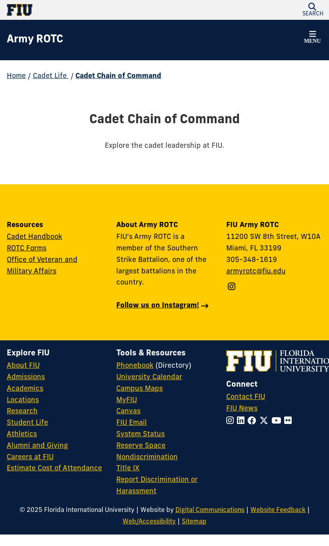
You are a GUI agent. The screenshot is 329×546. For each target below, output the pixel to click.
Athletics (22, 434)
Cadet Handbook (34, 237)
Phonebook (135, 366)
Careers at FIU (30, 457)
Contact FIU (245, 397)
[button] (312, 38)
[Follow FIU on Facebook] (254, 421)
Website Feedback (278, 510)
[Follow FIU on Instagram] (231, 421)
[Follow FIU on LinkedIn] (242, 421)
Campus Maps (139, 389)
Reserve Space (140, 446)
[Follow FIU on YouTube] (277, 421)
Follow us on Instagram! (157, 305)
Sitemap (194, 522)
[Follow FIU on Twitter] (265, 421)
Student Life (27, 423)
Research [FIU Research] (22, 411)
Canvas (128, 411)
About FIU (23, 366)
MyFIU (126, 400)
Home (16, 76)
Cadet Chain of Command (118, 76)
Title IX (127, 468)
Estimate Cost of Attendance (54, 468)
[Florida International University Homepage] (86, 10)
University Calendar (149, 377)
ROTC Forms (26, 248)
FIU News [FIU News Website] (242, 408)
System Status (140, 434)
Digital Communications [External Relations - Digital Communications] (209, 510)
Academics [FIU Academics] (25, 389)
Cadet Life (51, 76)
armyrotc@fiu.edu (256, 271)
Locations (23, 400)
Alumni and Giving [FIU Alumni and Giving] (37, 446)
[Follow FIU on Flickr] (289, 421)
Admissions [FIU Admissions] (26, 377)
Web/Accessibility (149, 522)
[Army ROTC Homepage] (35, 40)
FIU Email (131, 423)
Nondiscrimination (147, 457)
